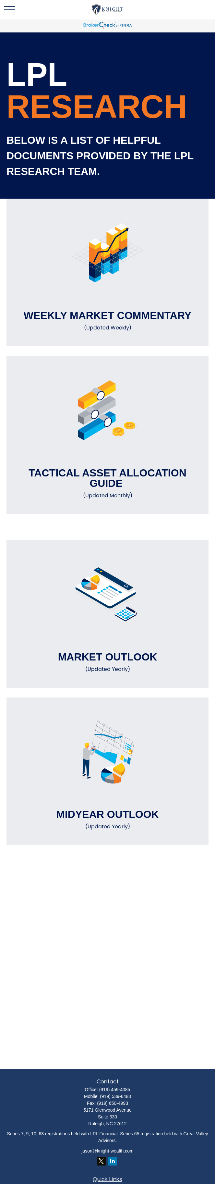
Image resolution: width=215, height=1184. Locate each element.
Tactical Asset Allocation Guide (107, 483)
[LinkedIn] (112, 1161)
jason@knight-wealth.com (107, 1150)
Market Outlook (107, 662)
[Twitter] (101, 1161)
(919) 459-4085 (114, 1089)
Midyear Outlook (107, 819)
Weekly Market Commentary (107, 321)
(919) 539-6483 (115, 1096)
